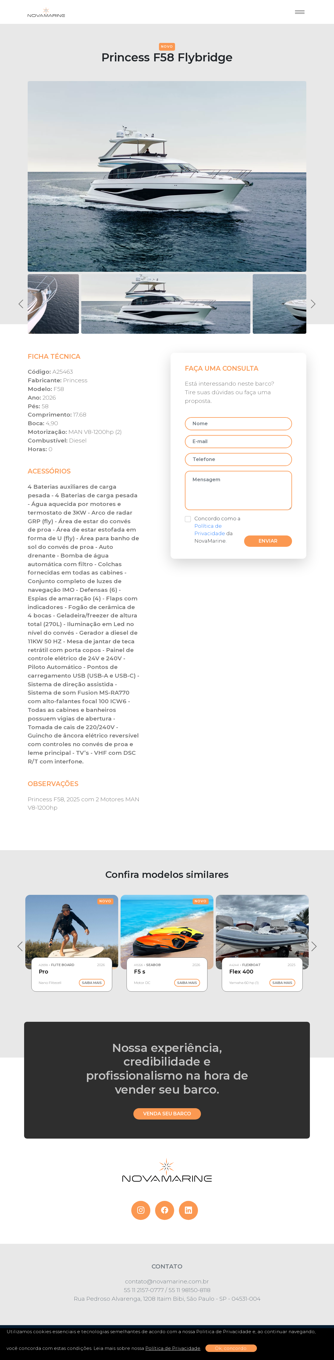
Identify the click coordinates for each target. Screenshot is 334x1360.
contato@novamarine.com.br (167, 1281)
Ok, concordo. (231, 1348)
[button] (165, 304)
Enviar (268, 541)
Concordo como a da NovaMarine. (217, 530)
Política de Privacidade (172, 1348)
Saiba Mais (92, 982)
